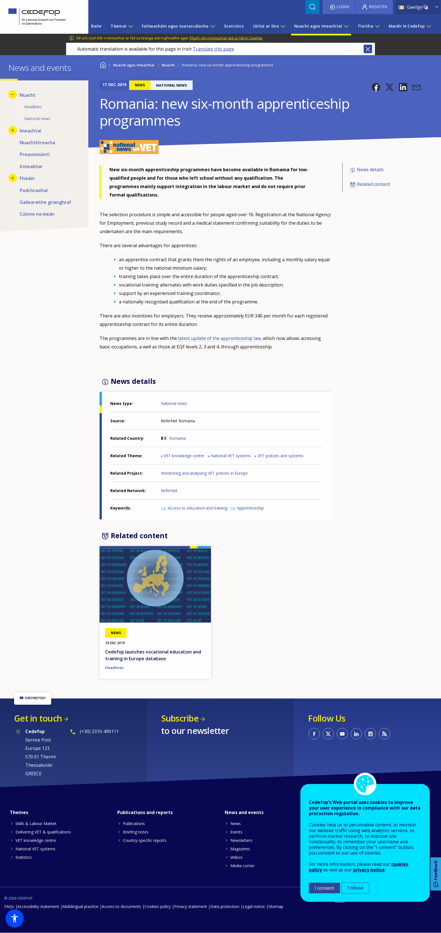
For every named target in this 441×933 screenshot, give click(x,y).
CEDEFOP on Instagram (370, 733)
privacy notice (369, 870)
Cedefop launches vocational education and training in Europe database (153, 655)
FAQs (9, 906)
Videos (236, 857)
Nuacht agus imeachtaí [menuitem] (318, 26)
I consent (324, 888)
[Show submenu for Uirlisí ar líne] (283, 26)
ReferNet (169, 490)
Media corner (242, 865)
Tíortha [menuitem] (365, 26)
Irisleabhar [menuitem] (31, 166)
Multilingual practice (80, 906)
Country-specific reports (144, 840)
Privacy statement (190, 906)
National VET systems (231, 455)
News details (370, 169)
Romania (177, 438)
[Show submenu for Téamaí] (130, 26)
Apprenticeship (250, 508)
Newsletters (241, 840)
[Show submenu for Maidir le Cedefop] (429, 26)
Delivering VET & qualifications (43, 832)
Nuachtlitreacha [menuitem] (37, 142)
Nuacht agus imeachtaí (133, 64)
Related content (373, 184)
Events (236, 832)
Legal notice (254, 906)
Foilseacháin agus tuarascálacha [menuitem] (175, 26)
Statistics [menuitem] (234, 26)
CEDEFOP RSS (384, 733)
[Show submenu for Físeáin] (12, 178)
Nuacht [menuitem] (28, 95)
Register (378, 6)
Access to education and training (197, 508)
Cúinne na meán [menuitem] (37, 214)
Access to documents (121, 906)
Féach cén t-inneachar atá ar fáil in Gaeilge (226, 37)
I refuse (355, 887)
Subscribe (180, 718)
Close (368, 49)
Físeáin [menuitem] (27, 178)
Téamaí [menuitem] (118, 26)
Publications (134, 823)
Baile (103, 64)
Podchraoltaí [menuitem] (34, 190)
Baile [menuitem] (96, 26)
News (235, 823)
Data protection (224, 906)
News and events (244, 812)
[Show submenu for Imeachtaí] (12, 130)
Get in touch (38, 718)
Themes (19, 812)
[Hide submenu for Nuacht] (12, 94)
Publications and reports (145, 812)
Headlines (114, 667)
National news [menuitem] (37, 118)
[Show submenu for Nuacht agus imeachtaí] (346, 26)
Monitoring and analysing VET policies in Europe (204, 473)
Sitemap (275, 906)
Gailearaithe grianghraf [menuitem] (45, 202)
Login (343, 6)
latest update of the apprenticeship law (219, 338)
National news (174, 403)
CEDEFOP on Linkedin (356, 733)
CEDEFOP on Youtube (342, 733)
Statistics (23, 857)
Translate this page (213, 49)
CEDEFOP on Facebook (314, 733)
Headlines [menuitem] (33, 106)
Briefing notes (135, 832)
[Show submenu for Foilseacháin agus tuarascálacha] (212, 26)
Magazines (240, 848)
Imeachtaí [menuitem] (30, 131)
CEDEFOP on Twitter (328, 733)
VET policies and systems (280, 455)
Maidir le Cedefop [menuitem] (407, 26)
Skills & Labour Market (36, 823)
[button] (376, 87)
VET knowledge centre (184, 455)
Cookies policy (158, 906)
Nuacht (168, 64)
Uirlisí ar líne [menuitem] (266, 26)
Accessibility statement (38, 906)
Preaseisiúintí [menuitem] (35, 154)
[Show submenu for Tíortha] (377, 26)
